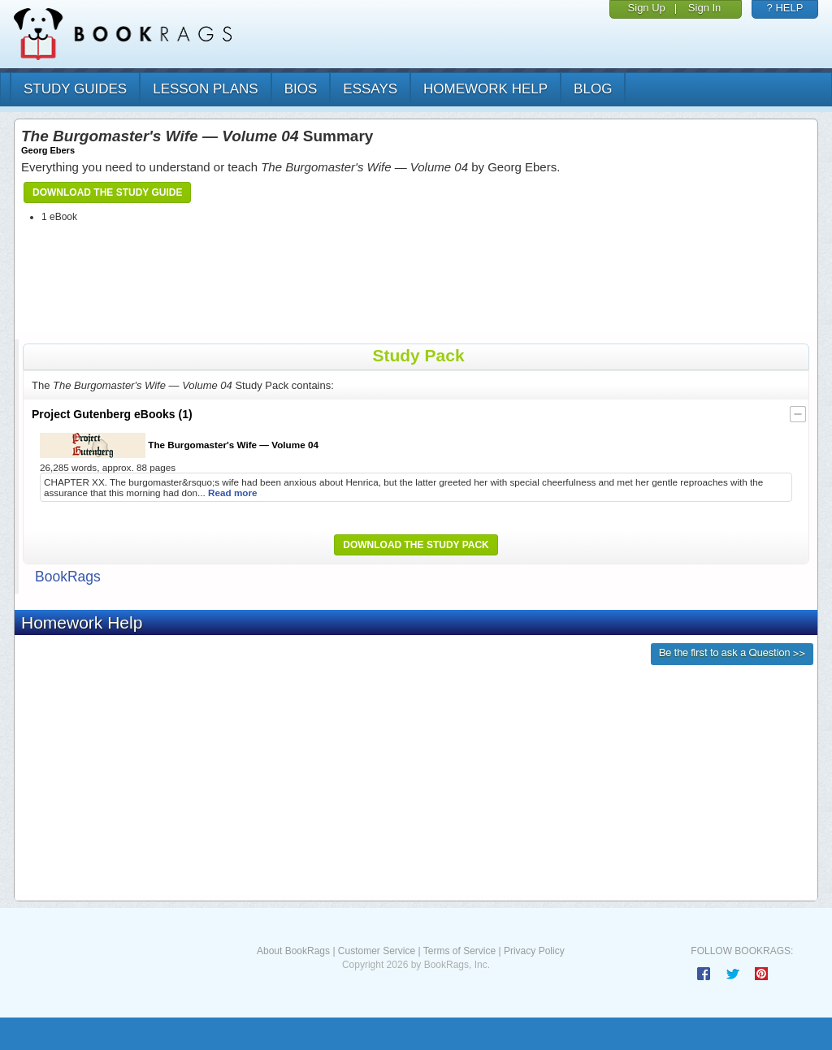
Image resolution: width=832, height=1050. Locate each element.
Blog (593, 89)
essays (370, 89)
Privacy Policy (534, 951)
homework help (485, 89)
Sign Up (646, 8)
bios (301, 89)
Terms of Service (459, 951)
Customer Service (376, 951)
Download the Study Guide (107, 192)
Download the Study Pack (416, 545)
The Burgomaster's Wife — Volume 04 (179, 445)
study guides (75, 89)
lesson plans (205, 89)
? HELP (785, 8)
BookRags (68, 576)
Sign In (704, 8)
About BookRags (293, 951)
